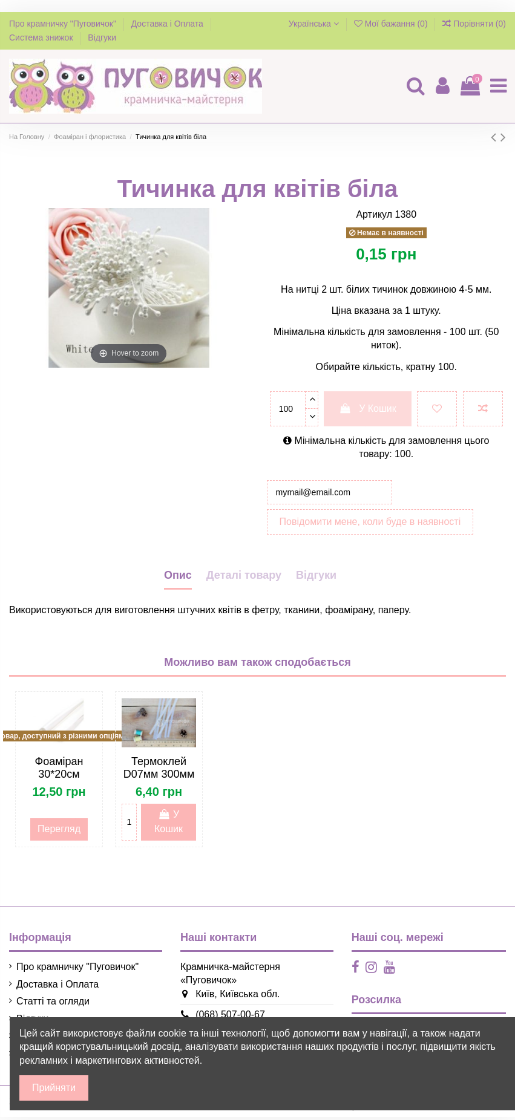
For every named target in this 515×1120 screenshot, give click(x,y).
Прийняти (54, 1088)
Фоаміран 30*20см (58, 771)
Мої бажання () (392, 23)
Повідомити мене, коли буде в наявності (370, 524)
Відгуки (102, 37)
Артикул (374, 214)
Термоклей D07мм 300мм (159, 771)
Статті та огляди (53, 1005)
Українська (314, 23)
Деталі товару (243, 578)
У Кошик (367, 408)
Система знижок (42, 37)
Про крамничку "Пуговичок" (64, 23)
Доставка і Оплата (168, 23)
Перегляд (59, 832)
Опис (178, 578)
